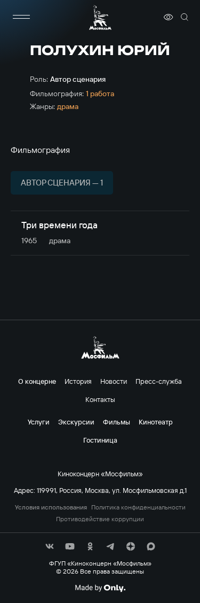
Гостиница (100, 440)
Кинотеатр (156, 422)
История (78, 381)
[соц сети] (49, 546)
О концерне (37, 381)
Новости (113, 381)
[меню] (21, 17)
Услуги (39, 422)
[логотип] (100, 17)
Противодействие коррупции (100, 519)
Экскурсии (76, 422)
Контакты (100, 399)
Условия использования (51, 507)
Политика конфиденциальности (138, 507)
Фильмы (116, 422)
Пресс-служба (158, 381)
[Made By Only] (100, 588)
